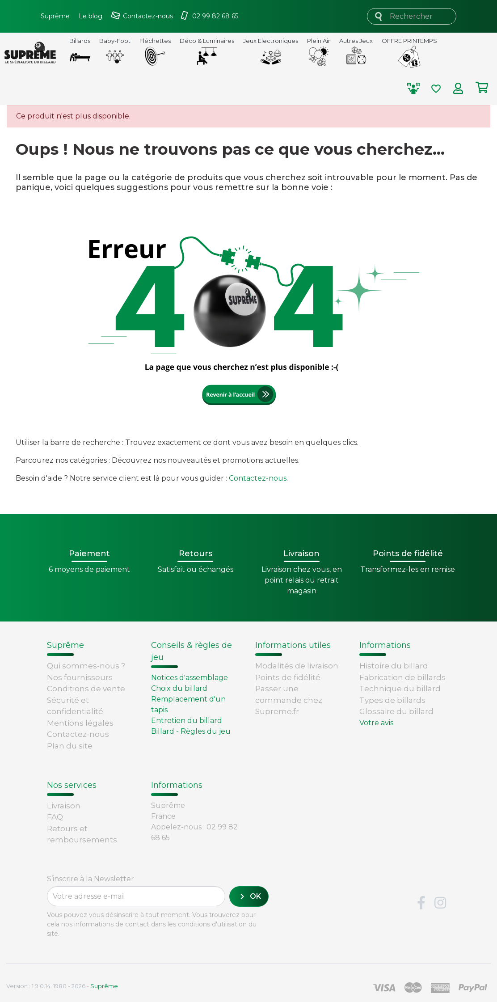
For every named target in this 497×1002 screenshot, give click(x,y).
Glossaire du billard (396, 711)
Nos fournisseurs (80, 677)
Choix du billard (179, 688)
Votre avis (376, 723)
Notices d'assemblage (189, 677)
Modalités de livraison (296, 665)
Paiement (66, 842)
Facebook (421, 903)
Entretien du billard (186, 720)
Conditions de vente (86, 688)
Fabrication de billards (402, 677)
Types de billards (392, 700)
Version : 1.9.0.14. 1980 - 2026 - (62, 985)
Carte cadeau (73, 830)
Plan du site (70, 745)
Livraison (63, 785)
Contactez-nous (257, 478)
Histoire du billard (393, 665)
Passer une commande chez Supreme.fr (288, 700)
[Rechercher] (411, 16)
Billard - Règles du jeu (191, 731)
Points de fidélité (287, 677)
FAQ (55, 796)
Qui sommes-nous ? (86, 665)
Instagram (440, 903)
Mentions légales (80, 723)
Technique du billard (400, 688)
